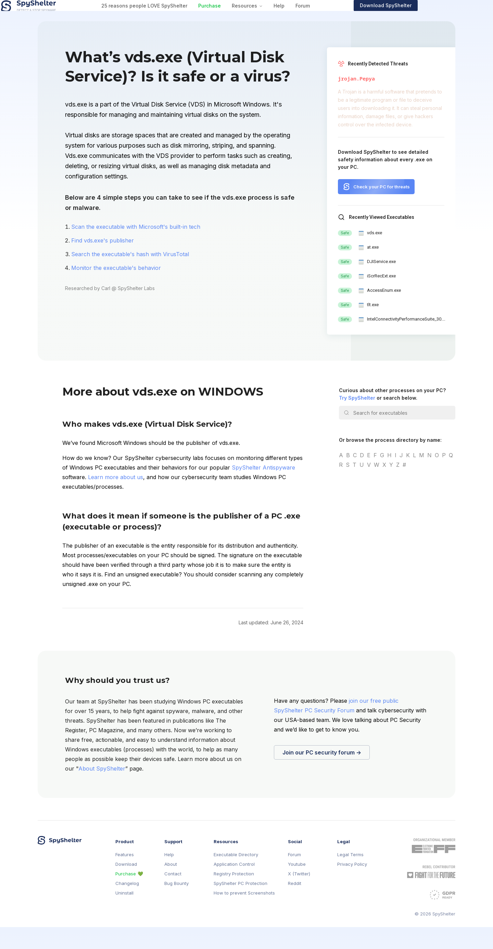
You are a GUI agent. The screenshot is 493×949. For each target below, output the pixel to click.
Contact (172, 896)
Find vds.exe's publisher (102, 262)
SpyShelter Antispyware (263, 489)
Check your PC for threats (381, 208)
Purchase (246, 17)
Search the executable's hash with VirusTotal (130, 276)
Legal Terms (350, 876)
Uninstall (124, 915)
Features (124, 876)
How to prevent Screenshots (244, 915)
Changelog (127, 905)
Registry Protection (234, 896)
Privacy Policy (352, 886)
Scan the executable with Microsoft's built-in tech (135, 248)
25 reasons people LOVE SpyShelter (181, 17)
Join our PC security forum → (321, 774)
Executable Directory (236, 876)
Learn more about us (115, 499)
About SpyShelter (101, 790)
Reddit (294, 905)
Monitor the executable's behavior (116, 289)
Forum (339, 17)
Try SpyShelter (357, 420)
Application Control (234, 886)
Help (315, 17)
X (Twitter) (299, 896)
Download (126, 886)
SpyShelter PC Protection (240, 905)
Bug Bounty (176, 905)
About (170, 886)
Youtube (297, 886)
